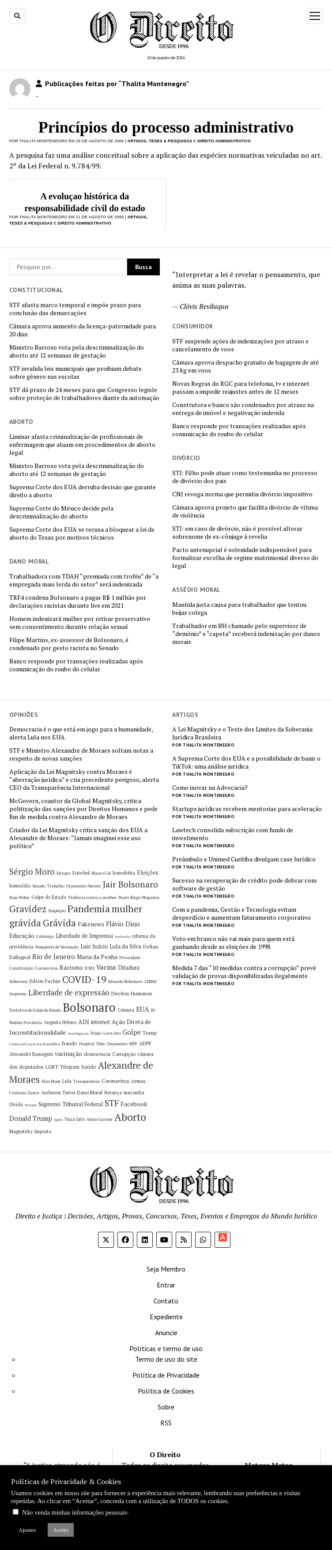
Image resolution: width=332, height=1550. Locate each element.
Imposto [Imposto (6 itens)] (42, 1131)
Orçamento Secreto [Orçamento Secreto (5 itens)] (83, 886)
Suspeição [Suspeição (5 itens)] (57, 911)
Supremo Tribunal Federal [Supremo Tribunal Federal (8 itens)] (70, 1104)
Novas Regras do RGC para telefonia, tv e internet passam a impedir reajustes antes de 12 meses (240, 388)
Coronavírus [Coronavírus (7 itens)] (115, 1081)
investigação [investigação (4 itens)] (78, 1033)
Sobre (166, 1406)
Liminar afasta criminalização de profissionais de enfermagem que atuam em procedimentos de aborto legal (82, 445)
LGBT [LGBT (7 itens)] (51, 1066)
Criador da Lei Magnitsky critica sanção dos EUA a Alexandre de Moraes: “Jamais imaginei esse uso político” (78, 838)
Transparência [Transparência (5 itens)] (86, 1081)
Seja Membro (166, 1268)
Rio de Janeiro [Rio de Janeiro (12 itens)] (53, 956)
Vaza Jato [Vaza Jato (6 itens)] (74, 1119)
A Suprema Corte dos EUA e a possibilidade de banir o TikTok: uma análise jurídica (246, 762)
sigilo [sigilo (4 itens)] (58, 1119)
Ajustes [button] (27, 1530)
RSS (166, 1422)
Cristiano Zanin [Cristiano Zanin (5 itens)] (24, 1093)
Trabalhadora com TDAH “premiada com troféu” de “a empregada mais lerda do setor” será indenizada (83, 580)
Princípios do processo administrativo (166, 127)
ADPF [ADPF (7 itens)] (145, 1043)
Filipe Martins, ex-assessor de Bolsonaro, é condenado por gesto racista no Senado (68, 644)
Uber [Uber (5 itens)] (100, 1044)
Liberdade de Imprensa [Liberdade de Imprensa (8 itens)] (84, 936)
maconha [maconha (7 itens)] (134, 1092)
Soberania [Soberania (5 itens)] (18, 981)
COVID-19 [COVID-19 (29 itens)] (84, 979)
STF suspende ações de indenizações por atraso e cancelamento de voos (240, 345)
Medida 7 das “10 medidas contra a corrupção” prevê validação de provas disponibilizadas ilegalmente (244, 972)
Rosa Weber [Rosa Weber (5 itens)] (19, 897)
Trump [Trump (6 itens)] (150, 1033)
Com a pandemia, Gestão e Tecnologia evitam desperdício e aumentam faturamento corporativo (241, 914)
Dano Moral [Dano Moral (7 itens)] (89, 1092)
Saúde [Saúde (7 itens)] (88, 1066)
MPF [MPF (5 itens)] (133, 1044)
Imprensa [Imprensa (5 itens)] (17, 994)
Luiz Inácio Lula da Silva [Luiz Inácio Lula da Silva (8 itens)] (110, 946)
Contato (166, 1300)
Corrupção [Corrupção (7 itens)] (124, 1054)
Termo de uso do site (166, 1359)
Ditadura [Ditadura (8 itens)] (129, 967)
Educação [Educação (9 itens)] (21, 936)
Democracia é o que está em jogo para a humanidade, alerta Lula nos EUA (81, 733)
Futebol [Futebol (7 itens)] (81, 872)
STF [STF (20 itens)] (112, 1102)
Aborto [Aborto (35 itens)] (130, 1117)
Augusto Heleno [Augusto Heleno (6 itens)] (60, 1022)
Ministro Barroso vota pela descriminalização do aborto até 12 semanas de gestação (76, 351)
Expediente (166, 1316)
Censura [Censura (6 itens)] (125, 1010)
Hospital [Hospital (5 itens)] (86, 1044)
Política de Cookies (166, 1390)
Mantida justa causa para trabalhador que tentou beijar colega (239, 609)
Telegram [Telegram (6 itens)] (69, 1067)
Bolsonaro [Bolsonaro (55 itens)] (89, 1007)
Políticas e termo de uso (166, 1348)
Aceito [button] (60, 1530)
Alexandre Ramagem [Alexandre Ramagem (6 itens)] (31, 1054)
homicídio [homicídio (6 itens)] (19, 886)
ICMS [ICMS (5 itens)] (89, 968)
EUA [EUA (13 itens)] (142, 1009)
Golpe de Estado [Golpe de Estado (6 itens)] (48, 897)
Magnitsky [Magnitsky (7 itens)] (21, 1131)
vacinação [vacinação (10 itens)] (68, 1053)
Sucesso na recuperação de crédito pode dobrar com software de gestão (244, 884)
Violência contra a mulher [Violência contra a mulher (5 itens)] (92, 897)
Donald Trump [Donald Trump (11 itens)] (30, 1118)
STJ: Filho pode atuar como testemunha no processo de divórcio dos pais (244, 477)
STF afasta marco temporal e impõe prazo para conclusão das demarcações (75, 309)
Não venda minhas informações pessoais (74, 1512)
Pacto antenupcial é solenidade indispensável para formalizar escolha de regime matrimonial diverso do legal (245, 558)
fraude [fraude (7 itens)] (69, 1043)
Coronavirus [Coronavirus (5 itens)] (46, 968)
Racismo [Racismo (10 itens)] (71, 967)
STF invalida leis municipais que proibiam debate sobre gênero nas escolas (75, 373)
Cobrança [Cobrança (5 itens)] (45, 936)
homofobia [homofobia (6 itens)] (124, 873)
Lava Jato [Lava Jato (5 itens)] (112, 1033)
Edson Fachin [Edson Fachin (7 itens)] (45, 981)
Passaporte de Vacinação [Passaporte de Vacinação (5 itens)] (57, 947)
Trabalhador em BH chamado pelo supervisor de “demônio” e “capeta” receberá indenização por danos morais (246, 634)
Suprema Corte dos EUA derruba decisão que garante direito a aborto (82, 491)
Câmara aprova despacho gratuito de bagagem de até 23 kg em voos (245, 366)
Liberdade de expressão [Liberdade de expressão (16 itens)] (68, 992)
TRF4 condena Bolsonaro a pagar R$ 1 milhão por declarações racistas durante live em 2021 (77, 601)
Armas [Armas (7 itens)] (138, 1081)
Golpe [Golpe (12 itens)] (132, 1032)
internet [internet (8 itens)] (100, 1022)
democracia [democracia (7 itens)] (97, 1054)
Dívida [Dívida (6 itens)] (16, 1104)
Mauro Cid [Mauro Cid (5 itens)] (101, 873)
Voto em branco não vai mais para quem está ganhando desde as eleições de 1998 (233, 943)
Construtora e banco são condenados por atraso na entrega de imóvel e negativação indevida (243, 409)
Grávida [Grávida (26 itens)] (59, 923)
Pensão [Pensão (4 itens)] (31, 1105)
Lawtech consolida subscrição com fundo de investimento (232, 834)
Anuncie (166, 1332)
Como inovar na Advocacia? (210, 788)
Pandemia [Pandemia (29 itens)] (89, 908)
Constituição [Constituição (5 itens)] (21, 968)
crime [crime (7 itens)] (150, 981)
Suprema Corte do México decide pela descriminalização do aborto (61, 512)
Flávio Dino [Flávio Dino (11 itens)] (123, 924)
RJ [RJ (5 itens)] (153, 1010)
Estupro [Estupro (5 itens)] (64, 873)
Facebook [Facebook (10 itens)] (134, 1104)
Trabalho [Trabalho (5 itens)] (55, 886)
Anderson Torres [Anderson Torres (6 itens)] (58, 1092)
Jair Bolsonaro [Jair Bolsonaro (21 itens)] (130, 884)
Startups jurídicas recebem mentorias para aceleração (247, 809)
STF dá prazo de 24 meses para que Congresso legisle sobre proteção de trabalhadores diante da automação (84, 394)
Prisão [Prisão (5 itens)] (96, 1033)
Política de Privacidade (166, 1375)
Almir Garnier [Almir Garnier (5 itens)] (100, 1119)
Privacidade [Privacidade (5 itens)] (129, 957)
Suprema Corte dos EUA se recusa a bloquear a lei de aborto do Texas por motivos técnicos (82, 533)
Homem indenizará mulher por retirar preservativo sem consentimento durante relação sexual (79, 623)
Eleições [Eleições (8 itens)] (147, 872)
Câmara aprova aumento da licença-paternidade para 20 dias (82, 330)
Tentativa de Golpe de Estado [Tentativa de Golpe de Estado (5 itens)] (35, 1010)
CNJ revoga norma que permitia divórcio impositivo (242, 494)
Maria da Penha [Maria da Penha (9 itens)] (97, 957)
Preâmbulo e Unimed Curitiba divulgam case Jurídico (244, 859)
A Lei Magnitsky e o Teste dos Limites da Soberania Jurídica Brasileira (242, 733)
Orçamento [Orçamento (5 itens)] (117, 1044)
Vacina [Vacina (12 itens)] (106, 967)
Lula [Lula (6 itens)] (67, 1081)
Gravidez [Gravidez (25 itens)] (27, 909)
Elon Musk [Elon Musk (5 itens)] (51, 1081)
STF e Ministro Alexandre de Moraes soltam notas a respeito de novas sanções (81, 754)
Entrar (166, 1284)
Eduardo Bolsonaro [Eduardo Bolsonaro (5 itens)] (125, 981)
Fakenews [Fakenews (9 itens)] (91, 924)
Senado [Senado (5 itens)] (38, 886)
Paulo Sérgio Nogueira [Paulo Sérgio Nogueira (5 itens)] (138, 897)
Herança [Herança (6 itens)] (113, 1092)
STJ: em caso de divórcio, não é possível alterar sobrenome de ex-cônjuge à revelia (237, 533)
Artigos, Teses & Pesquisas (160, 141)
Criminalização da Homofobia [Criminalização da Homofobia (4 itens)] (34, 1044)
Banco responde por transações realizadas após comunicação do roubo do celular (239, 430)
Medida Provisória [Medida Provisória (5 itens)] (25, 1022)
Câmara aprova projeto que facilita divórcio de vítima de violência (245, 511)
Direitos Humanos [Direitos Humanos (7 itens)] (131, 993)
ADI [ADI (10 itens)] (83, 1021)
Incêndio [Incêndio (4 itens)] (122, 936)
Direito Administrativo (224, 141)
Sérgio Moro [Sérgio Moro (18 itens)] (32, 871)
